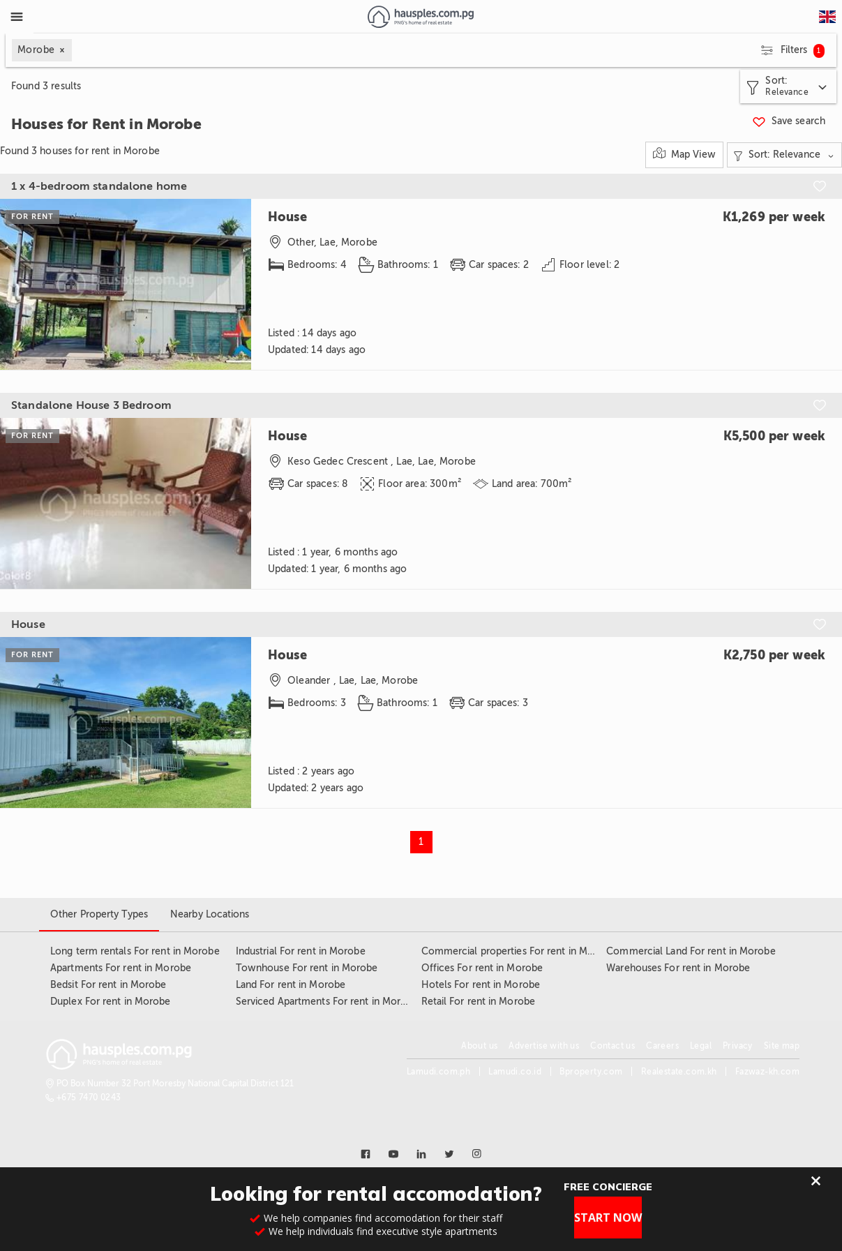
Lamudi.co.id (514, 1072)
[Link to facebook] (365, 1154)
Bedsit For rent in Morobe (108, 985)
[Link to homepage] (420, 17)
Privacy (738, 1046)
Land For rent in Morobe (290, 985)
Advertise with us (544, 1046)
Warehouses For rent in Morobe (678, 968)
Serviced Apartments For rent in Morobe (327, 1001)
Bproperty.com (590, 1072)
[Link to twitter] (449, 1154)
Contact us (612, 1046)
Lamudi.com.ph (438, 1072)
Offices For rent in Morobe (482, 968)
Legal (701, 1046)
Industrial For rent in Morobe (301, 951)
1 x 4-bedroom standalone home (99, 186)
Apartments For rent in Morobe (120, 968)
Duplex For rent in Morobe (110, 1001)
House (28, 624)
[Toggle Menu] (16, 16)
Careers (662, 1046)
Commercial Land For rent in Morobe (690, 951)
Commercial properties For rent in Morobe (518, 951)
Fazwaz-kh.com (767, 1072)
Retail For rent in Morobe (478, 1001)
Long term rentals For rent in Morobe (135, 951)
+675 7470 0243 (89, 1097)
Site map (781, 1046)
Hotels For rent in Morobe (481, 985)
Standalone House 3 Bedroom (91, 405)
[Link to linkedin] (421, 1154)
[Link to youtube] (393, 1154)
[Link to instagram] (477, 1154)
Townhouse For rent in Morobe (307, 968)
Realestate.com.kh (679, 1072)
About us (479, 1046)
